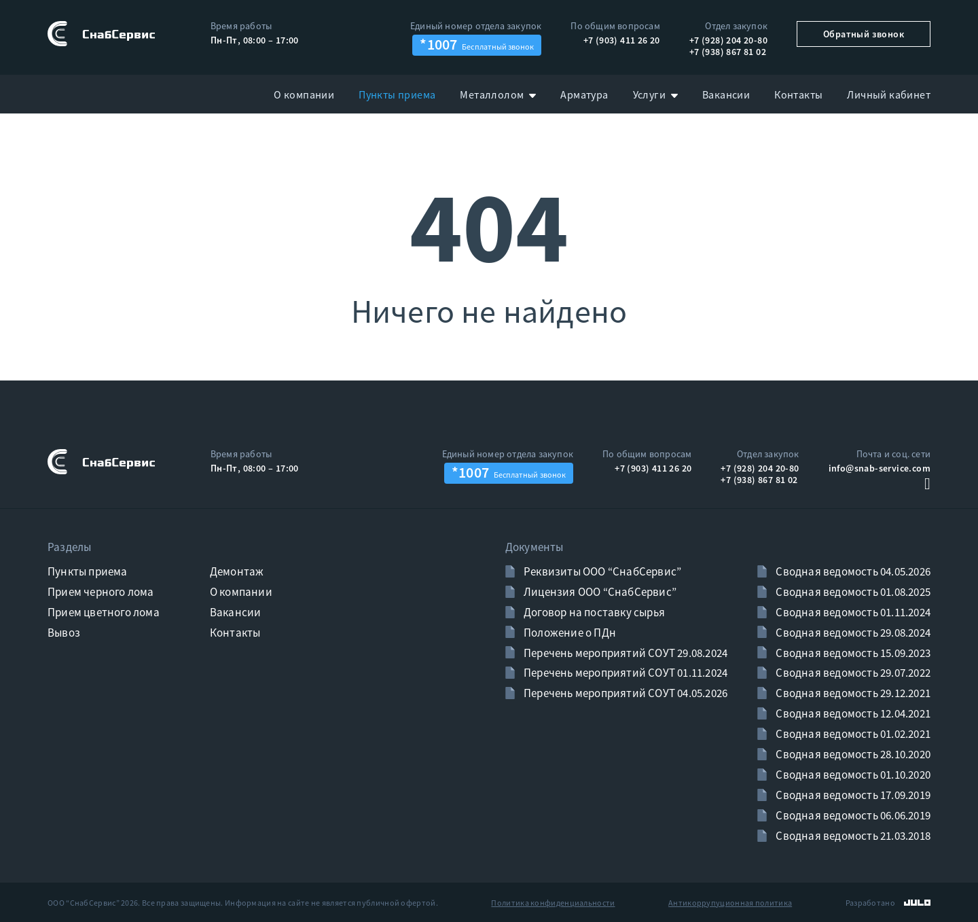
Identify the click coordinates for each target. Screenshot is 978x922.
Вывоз (64, 632)
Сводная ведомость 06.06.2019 (852, 815)
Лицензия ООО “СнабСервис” (599, 591)
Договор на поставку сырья (593, 612)
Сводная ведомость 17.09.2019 (852, 794)
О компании (241, 591)
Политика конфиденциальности (553, 903)
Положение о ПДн (569, 632)
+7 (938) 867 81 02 (727, 51)
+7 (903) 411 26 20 (621, 40)
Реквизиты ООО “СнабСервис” (601, 571)
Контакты (235, 632)
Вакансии (235, 612)
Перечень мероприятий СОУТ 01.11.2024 (624, 672)
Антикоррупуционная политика (730, 903)
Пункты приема (88, 571)
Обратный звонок (863, 34)
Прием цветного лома (104, 612)
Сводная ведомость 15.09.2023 (852, 652)
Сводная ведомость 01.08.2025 (852, 591)
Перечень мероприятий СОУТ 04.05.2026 (624, 693)
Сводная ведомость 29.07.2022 (852, 672)
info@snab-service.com (879, 468)
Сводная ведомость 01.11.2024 (852, 612)
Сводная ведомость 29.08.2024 (852, 632)
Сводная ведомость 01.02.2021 (852, 733)
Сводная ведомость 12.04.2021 (852, 713)
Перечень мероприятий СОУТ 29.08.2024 (624, 652)
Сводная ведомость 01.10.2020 (852, 774)
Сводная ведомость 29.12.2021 (852, 693)
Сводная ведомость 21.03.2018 (852, 835)
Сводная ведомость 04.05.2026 (852, 571)
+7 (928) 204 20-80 (728, 40)
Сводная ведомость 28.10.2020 (852, 754)
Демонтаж (237, 571)
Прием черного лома (101, 591)
